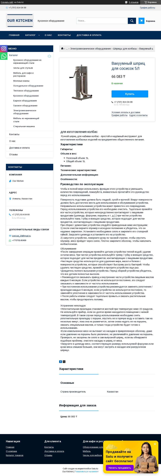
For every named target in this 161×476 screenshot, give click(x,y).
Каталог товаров (14, 455)
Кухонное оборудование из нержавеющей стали (27, 61)
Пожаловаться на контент (87, 471)
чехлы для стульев (23, 68)
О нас (48, 35)
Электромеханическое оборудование (90, 48)
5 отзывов (133, 2)
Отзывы (13, 154)
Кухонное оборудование (26, 96)
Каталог (30, 35)
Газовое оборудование (25, 105)
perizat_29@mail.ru (21, 236)
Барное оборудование (25, 100)
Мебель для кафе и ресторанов (23, 74)
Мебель (87, 451)
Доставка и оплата (89, 35)
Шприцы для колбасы (125, 48)
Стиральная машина (24, 126)
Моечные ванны (21, 81)
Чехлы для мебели (92, 455)
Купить (130, 94)
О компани (11, 451)
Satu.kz (95, 468)
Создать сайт (7, 2)
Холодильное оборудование (28, 86)
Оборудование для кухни (96, 447)
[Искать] (132, 21)
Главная (14, 35)
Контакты (64, 35)
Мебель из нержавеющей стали (26, 120)
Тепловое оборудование (26, 90)
